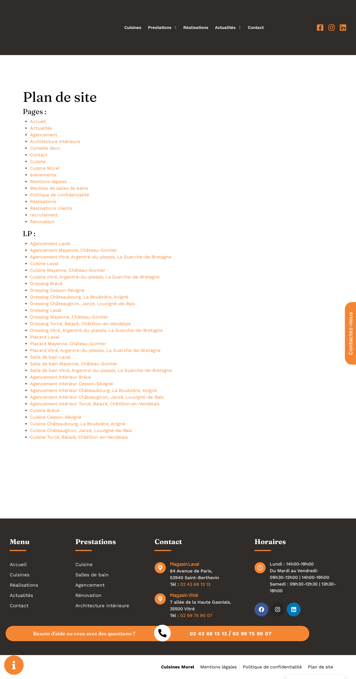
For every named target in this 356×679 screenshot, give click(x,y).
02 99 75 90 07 (196, 615)
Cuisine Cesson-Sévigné (55, 417)
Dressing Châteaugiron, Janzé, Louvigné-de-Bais (82, 303)
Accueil (38, 121)
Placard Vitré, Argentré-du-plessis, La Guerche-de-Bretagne (95, 350)
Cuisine (38, 161)
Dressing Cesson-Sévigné (57, 290)
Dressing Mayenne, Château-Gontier (69, 317)
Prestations (162, 27)
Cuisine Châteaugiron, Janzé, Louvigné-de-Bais (81, 430)
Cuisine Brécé (44, 410)
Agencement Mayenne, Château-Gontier (73, 250)
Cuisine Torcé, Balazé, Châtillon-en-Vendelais (79, 437)
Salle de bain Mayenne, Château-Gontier (74, 363)
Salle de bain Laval (50, 357)
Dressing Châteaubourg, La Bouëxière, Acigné (79, 297)
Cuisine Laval (44, 263)
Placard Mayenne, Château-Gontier (68, 343)
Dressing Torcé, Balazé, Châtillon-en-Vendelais (80, 323)
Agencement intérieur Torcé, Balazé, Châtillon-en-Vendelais (94, 403)
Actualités (228, 27)
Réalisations (195, 27)
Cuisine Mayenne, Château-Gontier (67, 270)
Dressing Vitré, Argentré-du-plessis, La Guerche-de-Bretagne (96, 330)
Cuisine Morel (45, 168)
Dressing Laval (45, 310)
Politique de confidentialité (59, 194)
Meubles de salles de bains (59, 188)
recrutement (44, 215)
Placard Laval (44, 337)
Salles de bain (92, 574)
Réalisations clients (51, 208)
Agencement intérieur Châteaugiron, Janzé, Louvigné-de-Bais (97, 397)
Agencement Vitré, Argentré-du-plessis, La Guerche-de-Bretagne (100, 257)
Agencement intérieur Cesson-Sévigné (71, 383)
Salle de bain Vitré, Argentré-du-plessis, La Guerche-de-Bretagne (101, 370)
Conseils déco (45, 148)
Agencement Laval (50, 243)
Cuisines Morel (177, 667)
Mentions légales (48, 181)
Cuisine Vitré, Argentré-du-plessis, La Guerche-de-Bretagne (95, 277)
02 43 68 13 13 (195, 584)
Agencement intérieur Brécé (60, 377)
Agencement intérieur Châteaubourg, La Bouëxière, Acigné (93, 390)
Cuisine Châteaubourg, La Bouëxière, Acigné (77, 423)
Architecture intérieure (55, 141)
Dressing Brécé (46, 283)
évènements (43, 174)
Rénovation (42, 221)
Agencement (43, 134)
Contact (256, 27)
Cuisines (132, 27)
